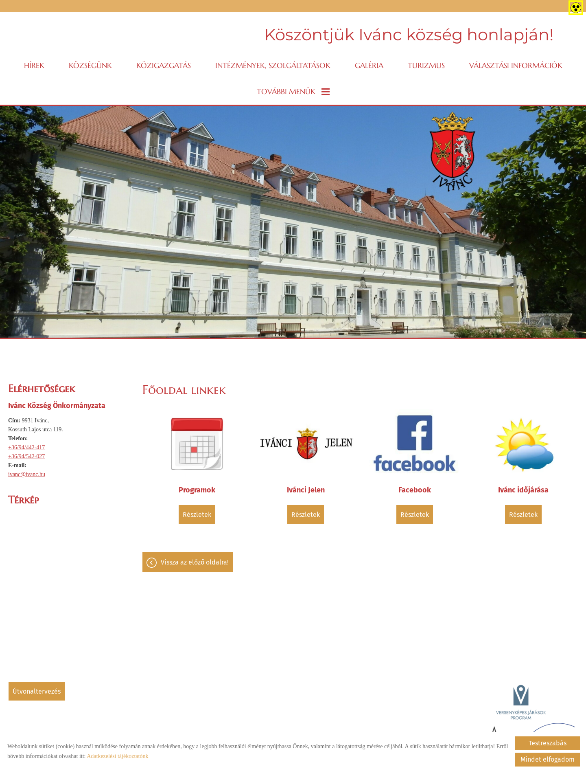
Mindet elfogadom (547, 759)
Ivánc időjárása (523, 489)
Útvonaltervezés (37, 691)
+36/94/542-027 (26, 456)
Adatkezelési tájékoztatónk (117, 756)
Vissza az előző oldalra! (195, 562)
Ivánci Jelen (306, 489)
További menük (293, 91)
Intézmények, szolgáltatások (272, 65)
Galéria (369, 65)
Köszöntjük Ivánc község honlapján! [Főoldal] (408, 34)
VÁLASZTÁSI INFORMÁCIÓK (515, 65)
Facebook (414, 489)
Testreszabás (547, 743)
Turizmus (426, 65)
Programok (197, 489)
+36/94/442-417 (26, 447)
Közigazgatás (163, 65)
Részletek (197, 514)
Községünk (90, 65)
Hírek (34, 65)
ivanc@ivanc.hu (26, 474)
